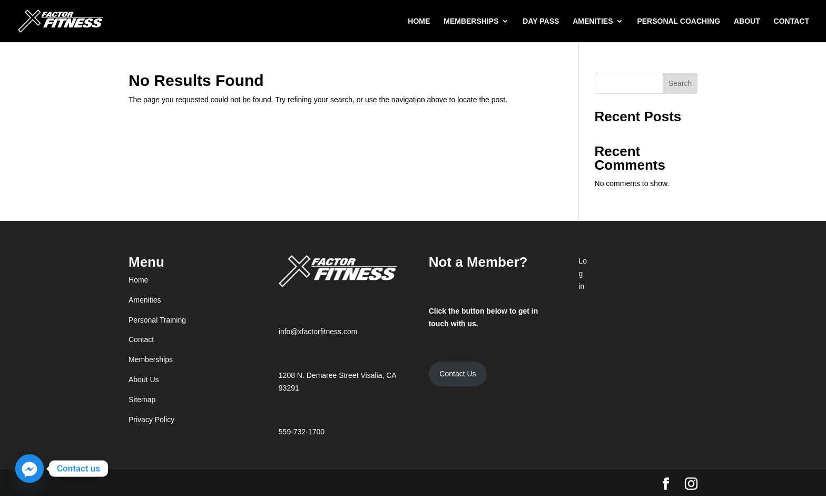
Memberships (151, 359)
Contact (141, 339)
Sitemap (142, 399)
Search (680, 83)
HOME (419, 21)
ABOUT (747, 21)
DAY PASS (541, 21)
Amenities (145, 300)
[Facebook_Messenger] (29, 468)
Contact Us (457, 373)
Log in (582, 273)
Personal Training (157, 320)
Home (138, 280)
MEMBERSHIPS (471, 21)
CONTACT (791, 21)
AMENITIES (593, 21)
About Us (144, 379)
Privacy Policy (151, 419)
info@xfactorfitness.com (318, 331)
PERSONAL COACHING (678, 21)
